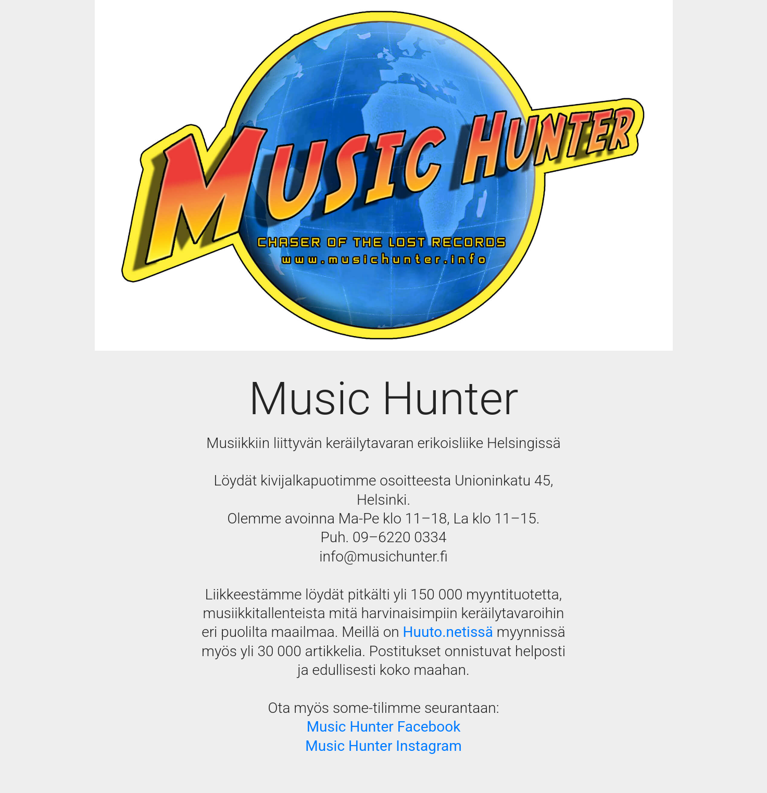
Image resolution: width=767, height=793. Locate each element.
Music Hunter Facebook (384, 726)
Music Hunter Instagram (383, 745)
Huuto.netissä (448, 632)
